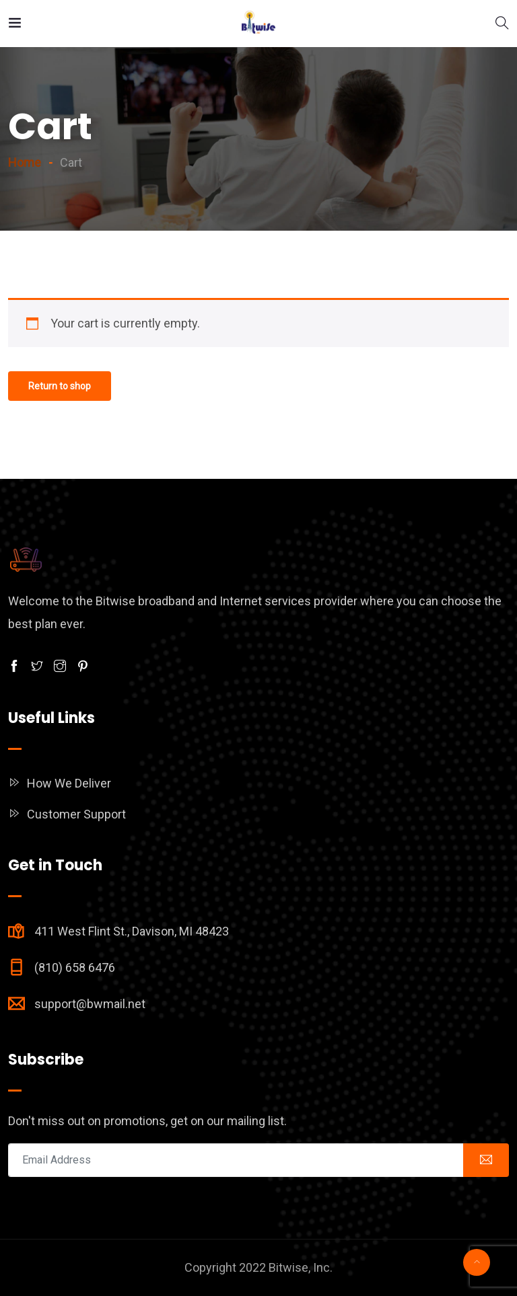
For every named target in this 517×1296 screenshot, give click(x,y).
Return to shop (59, 386)
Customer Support (76, 814)
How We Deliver (69, 783)
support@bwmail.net (89, 1004)
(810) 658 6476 (74, 967)
